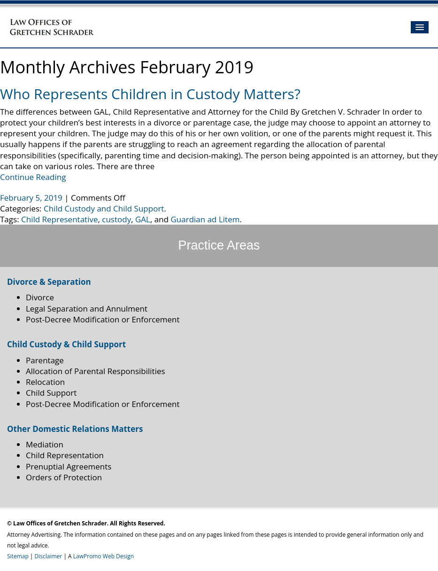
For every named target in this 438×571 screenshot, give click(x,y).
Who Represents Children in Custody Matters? (150, 93)
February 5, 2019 (32, 197)
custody (116, 219)
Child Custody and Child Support (104, 208)
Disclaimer (48, 556)
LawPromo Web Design (103, 556)
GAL (142, 219)
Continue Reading (33, 177)
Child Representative (59, 219)
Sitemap (18, 556)
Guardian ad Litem (205, 219)
